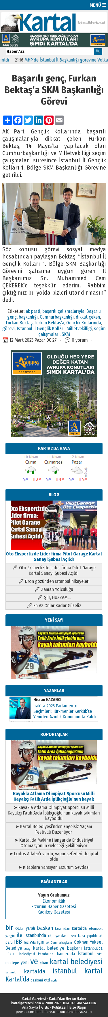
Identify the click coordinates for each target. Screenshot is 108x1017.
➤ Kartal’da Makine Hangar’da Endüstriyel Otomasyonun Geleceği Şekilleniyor (53, 842)
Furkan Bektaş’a (49, 323)
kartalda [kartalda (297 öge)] (35, 971)
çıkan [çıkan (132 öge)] (44, 962)
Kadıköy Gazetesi (53, 912)
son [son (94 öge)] (73, 936)
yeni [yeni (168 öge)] (25, 962)
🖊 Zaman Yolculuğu (53, 589)
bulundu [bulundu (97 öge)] (10, 972)
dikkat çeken (88, 317)
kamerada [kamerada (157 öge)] (66, 953)
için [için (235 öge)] (40, 942)
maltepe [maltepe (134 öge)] (12, 962)
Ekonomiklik (54, 901)
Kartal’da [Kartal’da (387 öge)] (17, 979)
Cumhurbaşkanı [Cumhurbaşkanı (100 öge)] (61, 942)
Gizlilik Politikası (53, 1007)
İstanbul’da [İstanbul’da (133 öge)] (93, 948)
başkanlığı (28, 317)
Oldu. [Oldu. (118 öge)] (19, 928)
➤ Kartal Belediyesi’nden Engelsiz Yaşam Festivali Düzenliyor (53, 829)
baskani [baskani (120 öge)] (37, 980)
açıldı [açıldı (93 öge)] (54, 980)
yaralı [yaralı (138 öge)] (30, 928)
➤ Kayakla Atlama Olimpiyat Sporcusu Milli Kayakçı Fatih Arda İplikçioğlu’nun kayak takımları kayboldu (54, 813)
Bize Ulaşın (77, 1007)
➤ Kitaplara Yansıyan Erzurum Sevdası (54, 867)
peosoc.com (25, 1011)
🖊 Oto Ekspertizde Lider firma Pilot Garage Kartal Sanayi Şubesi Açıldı (54, 570)
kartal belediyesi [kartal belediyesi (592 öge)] (76, 961)
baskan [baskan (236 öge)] (45, 928)
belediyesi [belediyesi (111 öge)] (27, 954)
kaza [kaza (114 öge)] (81, 936)
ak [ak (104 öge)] (47, 942)
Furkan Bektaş (19, 323)
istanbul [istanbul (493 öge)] (65, 971)
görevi (8, 328)
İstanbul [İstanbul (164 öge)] (86, 953)
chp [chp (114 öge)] (51, 936)
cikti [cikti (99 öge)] (100, 954)
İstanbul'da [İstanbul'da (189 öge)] (35, 935)
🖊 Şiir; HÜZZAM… (54, 597)
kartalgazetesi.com (26, 1003)
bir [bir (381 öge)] (9, 928)
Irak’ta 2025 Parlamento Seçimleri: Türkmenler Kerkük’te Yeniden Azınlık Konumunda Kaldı (64, 711)
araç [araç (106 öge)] (27, 949)
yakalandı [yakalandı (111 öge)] (62, 936)
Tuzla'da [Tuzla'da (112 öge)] (30, 942)
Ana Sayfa (30, 1007)
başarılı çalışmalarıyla (63, 311)
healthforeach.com (50, 1011)
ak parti (33, 311)
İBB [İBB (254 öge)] (18, 941)
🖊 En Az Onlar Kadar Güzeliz (53, 605)
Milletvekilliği (79, 328)
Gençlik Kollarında (83, 323)
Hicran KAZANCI (47, 699)
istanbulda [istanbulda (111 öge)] (45, 954)
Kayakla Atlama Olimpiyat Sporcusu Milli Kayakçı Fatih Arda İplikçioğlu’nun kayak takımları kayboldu (54, 796)
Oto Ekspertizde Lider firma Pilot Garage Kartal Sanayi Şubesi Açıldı (54, 554)
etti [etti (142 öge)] (47, 980)
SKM (66, 334)
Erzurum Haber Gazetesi (53, 906)
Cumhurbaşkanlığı (57, 317)
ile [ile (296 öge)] (19, 935)
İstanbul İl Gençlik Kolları (41, 328)
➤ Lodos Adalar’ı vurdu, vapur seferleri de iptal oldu (53, 856)
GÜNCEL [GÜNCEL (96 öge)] (10, 954)
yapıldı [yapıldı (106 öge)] (92, 936)
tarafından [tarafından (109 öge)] (62, 929)
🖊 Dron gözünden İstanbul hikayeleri (54, 581)
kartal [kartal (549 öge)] (93, 970)
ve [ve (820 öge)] (34, 961)
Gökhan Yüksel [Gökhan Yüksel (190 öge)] (88, 942)
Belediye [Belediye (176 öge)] (13, 948)
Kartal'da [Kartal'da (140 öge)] (79, 928)
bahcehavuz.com (79, 1011)
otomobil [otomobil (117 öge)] (96, 928)
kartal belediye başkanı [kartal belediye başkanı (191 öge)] (57, 948)
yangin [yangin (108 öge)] (10, 936)
